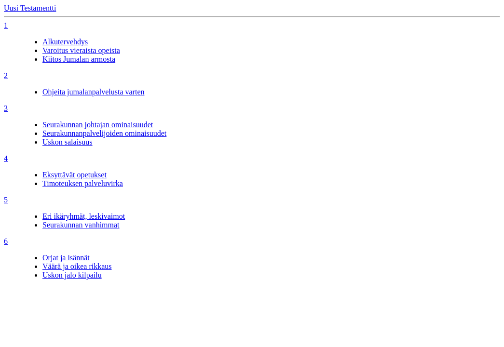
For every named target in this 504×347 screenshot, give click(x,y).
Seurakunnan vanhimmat (81, 225)
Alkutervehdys (65, 42)
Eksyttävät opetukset (74, 175)
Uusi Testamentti (30, 8)
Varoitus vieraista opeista (81, 50)
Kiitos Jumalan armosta (78, 59)
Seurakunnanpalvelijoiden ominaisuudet (104, 133)
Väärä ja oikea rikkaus (76, 266)
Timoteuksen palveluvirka (82, 183)
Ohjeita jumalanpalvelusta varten (93, 92)
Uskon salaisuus (67, 142)
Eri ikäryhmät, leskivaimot (83, 216)
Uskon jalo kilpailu (72, 275)
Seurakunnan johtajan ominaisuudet (97, 124)
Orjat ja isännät (66, 258)
